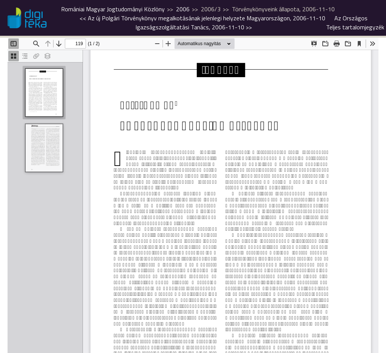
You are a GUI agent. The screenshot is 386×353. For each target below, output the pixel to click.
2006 (183, 9)
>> (251, 23)
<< (202, 18)
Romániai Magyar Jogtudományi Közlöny (113, 9)
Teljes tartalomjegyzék (355, 27)
